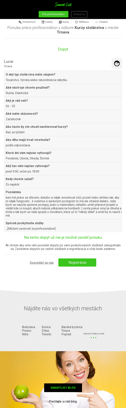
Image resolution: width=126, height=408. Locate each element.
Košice (46, 327)
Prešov (26, 330)
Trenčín (46, 334)
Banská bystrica (71, 327)
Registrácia (77, 262)
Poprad (66, 334)
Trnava (65, 330)
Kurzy (64, 22)
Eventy (46, 22)
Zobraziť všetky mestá (93, 333)
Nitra (25, 334)
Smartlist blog (63, 387)
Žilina (45, 330)
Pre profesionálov (53, 14)
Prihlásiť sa (79, 14)
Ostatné (101, 22)
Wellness (82, 22)
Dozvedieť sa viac (42, 262)
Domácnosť (26, 22)
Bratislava (28, 327)
